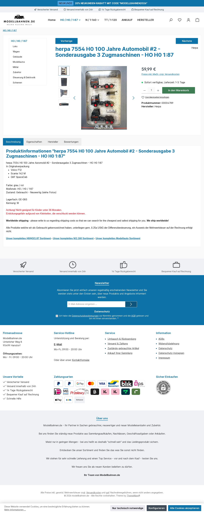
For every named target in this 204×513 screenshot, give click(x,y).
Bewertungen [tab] (71, 141)
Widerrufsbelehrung (169, 343)
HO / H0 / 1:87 (19, 40)
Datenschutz (165, 348)
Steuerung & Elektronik (24, 77)
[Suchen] (170, 20)
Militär (16, 67)
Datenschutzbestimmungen (85, 315)
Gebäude (17, 56)
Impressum (164, 357)
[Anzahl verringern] (145, 90)
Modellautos (19, 62)
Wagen (16, 51)
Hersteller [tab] (53, 141)
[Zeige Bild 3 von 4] (106, 126)
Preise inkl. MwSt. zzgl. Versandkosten (160, 74)
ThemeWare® (133, 495)
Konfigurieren (157, 508)
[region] (97, 98)
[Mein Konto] (188, 20)
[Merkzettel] (179, 20)
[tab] (13, 141)
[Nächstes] (133, 98)
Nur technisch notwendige (127, 508)
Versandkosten (93, 492)
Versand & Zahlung (118, 343)
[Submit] (131, 304)
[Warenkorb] (197, 20)
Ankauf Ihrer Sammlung (120, 353)
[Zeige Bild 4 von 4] (111, 126)
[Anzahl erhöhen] (158, 90)
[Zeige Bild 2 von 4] (101, 126)
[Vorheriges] (74, 98)
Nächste (187, 40)
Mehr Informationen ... (15, 509)
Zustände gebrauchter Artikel (123, 348)
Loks (15, 46)
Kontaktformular (80, 360)
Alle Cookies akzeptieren (184, 508)
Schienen (17, 82)
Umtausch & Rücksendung (122, 338)
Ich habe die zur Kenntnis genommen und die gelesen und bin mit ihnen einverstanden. (103, 317)
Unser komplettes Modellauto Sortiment (118, 238)
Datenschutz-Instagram (171, 353)
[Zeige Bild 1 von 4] (97, 126)
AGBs (161, 338)
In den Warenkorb (178, 90)
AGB (133, 315)
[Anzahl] (151, 90)
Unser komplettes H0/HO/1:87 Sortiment (28, 238)
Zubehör (17, 72)
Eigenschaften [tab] (34, 141)
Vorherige (66, 40)
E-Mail (58, 344)
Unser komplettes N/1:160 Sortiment (73, 238)
